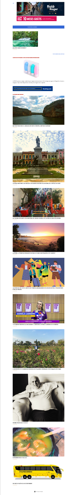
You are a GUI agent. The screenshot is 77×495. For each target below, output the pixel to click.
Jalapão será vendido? (19, 48)
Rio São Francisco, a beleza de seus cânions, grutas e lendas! (31, 126)
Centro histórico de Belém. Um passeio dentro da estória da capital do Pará (36, 183)
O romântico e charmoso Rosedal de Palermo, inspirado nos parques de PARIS (37, 369)
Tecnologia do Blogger (38, 491)
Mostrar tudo (59, 27)
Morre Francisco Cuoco (20, 423)
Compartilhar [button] (15, 49)
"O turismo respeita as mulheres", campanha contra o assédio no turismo (35, 324)
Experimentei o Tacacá (20, 457)
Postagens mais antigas (58, 54)
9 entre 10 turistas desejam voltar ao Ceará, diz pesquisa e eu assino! (34, 253)
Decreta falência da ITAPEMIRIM (22, 483)
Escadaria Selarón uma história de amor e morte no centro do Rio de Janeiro (37, 218)
